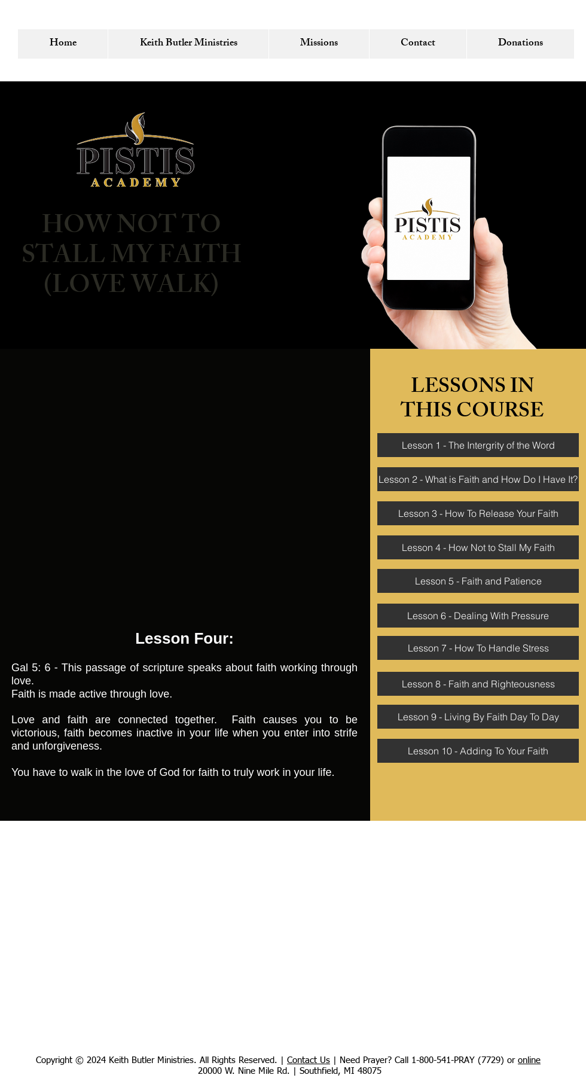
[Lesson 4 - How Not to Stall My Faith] (478, 547)
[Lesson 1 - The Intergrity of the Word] (478, 445)
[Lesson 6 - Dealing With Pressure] (478, 616)
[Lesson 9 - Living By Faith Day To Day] (478, 717)
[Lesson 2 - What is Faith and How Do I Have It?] (478, 479)
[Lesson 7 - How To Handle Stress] (478, 648)
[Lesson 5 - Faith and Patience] (478, 581)
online (529, 1060)
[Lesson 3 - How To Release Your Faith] (478, 513)
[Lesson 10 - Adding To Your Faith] (478, 751)
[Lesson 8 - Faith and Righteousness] (478, 684)
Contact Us (308, 1060)
